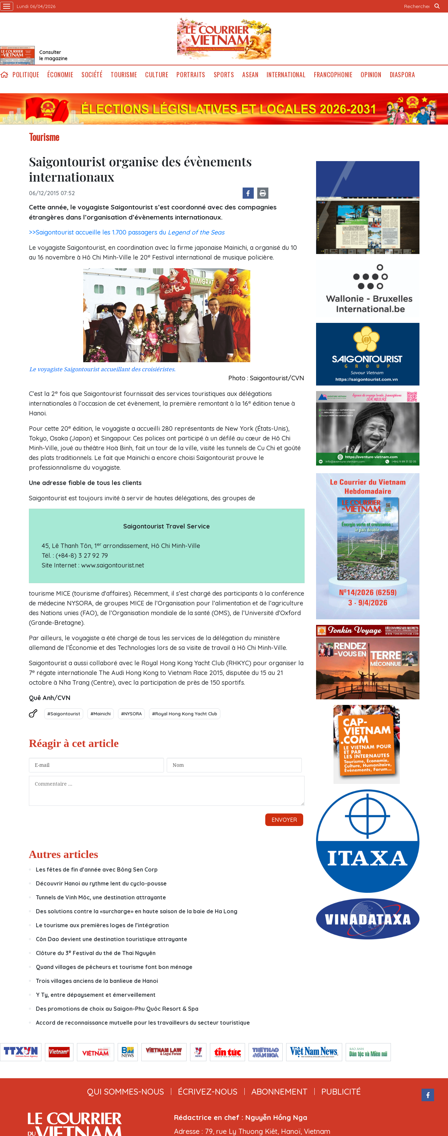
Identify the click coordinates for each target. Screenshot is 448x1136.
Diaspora (402, 74)
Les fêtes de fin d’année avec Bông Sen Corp (97, 869)
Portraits (190, 74)
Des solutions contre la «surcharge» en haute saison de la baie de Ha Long (136, 911)
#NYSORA (131, 713)
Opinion (371, 74)
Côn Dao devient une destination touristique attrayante (111, 939)
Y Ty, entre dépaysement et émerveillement (96, 994)
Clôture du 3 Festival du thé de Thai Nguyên (96, 953)
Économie (60, 74)
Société (91, 74)
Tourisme (124, 74)
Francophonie (333, 74)
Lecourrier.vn (224, 38)
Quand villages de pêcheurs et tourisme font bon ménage (114, 966)
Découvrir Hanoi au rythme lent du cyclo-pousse (101, 883)
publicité (341, 1091)
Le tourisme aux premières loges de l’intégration (102, 925)
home (4, 74)
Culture (156, 74)
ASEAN (250, 74)
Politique (26, 74)
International (286, 74)
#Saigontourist (63, 713)
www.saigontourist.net (112, 565)
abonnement (279, 1091)
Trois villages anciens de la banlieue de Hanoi (97, 980)
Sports (224, 74)
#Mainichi (101, 713)
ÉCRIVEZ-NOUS (207, 1091)
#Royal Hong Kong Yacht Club (184, 713)
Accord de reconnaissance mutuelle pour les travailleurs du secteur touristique (143, 1022)
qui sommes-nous (125, 1091)
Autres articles (63, 854)
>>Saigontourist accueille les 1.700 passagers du (127, 232)
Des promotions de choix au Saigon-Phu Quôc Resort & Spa (117, 1008)
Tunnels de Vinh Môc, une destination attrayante (101, 897)
